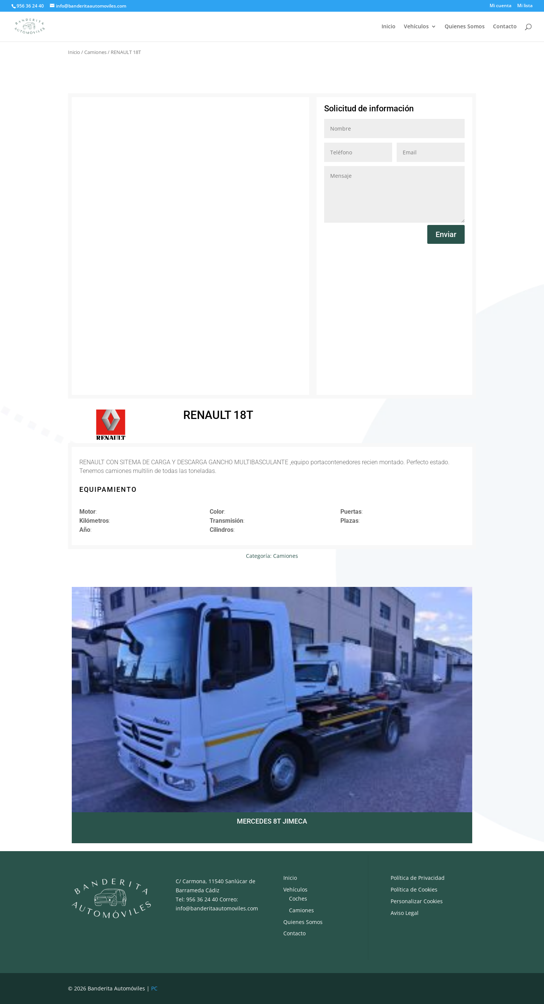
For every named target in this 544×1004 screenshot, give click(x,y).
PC (154, 988)
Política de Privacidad (418, 877)
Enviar (446, 234)
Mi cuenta (501, 6)
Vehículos (416, 27)
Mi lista (525, 6)
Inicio (389, 27)
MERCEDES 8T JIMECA (272, 821)
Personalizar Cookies (417, 901)
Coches (298, 898)
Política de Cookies (414, 889)
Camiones (95, 52)
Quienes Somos (465, 27)
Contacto (505, 27)
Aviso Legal (405, 912)
